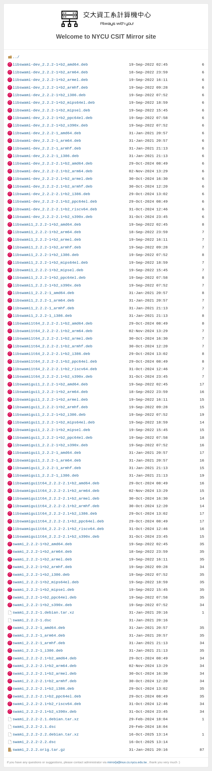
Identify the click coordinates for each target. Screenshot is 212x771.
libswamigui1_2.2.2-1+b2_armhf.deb (50, 407)
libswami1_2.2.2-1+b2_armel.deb (46, 239)
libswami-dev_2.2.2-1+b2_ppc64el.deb (52, 118)
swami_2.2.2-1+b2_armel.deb (42, 559)
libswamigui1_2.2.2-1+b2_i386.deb (48, 414)
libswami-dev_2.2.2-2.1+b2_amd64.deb (52, 163)
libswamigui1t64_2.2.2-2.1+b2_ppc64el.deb (58, 521)
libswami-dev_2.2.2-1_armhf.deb (46, 148)
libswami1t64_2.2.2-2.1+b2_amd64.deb (52, 323)
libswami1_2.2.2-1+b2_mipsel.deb (47, 270)
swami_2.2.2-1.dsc (31, 620)
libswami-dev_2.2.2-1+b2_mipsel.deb (51, 110)
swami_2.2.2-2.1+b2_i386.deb (43, 688)
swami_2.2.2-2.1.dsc (34, 726)
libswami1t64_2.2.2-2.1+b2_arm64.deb (52, 331)
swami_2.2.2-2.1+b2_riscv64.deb (46, 704)
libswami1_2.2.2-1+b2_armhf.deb (46, 247)
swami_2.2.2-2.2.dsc (34, 742)
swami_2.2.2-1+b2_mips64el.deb (45, 582)
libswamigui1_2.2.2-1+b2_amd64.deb (50, 384)
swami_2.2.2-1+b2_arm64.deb (42, 551)
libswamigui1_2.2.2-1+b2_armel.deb (50, 399)
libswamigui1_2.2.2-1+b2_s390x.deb (50, 445)
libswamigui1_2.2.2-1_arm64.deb (46, 460)
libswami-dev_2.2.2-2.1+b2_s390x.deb (52, 216)
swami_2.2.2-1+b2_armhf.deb (42, 567)
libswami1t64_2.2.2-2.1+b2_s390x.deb (52, 376)
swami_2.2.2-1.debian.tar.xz (43, 612)
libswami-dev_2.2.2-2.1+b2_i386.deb (51, 194)
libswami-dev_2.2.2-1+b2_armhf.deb (50, 87)
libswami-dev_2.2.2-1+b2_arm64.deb (50, 72)
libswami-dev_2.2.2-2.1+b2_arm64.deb (52, 171)
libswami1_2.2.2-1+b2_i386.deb (45, 255)
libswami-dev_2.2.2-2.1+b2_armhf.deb (52, 186)
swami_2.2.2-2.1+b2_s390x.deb (44, 711)
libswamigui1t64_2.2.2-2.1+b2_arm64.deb (55, 490)
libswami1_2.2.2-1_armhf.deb (43, 308)
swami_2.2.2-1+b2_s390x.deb (42, 605)
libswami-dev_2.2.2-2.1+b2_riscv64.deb (54, 209)
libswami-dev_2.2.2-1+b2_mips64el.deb (53, 102)
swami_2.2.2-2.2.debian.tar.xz (45, 734)
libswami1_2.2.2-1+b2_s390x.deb (46, 285)
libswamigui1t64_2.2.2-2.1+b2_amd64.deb (55, 483)
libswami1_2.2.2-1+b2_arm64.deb (46, 232)
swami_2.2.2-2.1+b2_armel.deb (44, 673)
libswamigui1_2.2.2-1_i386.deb (45, 475)
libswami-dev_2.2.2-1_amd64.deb (46, 133)
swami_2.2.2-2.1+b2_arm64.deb (44, 666)
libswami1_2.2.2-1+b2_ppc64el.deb (48, 277)
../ (15, 57)
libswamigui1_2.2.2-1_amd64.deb (46, 452)
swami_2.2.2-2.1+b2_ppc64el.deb (46, 696)
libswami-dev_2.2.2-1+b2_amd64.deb (50, 64)
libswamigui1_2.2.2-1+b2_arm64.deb (50, 392)
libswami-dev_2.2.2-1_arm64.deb (46, 140)
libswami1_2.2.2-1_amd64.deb (43, 293)
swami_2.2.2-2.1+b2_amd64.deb (44, 658)
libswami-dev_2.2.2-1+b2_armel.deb (50, 79)
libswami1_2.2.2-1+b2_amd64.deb (46, 224)
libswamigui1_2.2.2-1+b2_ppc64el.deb (52, 437)
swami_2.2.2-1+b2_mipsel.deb (43, 589)
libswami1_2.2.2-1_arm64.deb (43, 300)
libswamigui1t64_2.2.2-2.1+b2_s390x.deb (55, 536)
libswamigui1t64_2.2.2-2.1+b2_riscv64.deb (58, 529)
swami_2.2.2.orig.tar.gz (38, 749)
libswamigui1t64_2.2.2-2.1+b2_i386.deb (54, 513)
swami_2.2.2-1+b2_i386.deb (41, 574)
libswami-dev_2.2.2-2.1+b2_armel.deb (52, 178)
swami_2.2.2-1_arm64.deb (38, 635)
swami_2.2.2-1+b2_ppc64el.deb (44, 597)
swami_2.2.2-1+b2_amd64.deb (42, 544)
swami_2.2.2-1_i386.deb (37, 650)
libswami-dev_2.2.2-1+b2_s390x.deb (50, 125)
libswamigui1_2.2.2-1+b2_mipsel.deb (51, 430)
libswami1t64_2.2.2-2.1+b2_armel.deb (52, 338)
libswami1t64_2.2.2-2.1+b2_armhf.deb (52, 346)
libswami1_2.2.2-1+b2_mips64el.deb (50, 262)
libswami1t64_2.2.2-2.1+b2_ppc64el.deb (54, 361)
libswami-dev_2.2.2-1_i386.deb (45, 156)
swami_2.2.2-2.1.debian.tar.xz (45, 719)
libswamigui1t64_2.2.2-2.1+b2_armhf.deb (55, 506)
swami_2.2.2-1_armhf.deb (38, 643)
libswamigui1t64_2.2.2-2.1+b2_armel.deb (55, 498)
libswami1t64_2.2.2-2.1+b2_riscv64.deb (54, 369)
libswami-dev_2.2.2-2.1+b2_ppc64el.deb (54, 201)
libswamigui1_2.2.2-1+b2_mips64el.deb (53, 422)
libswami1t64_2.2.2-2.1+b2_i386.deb (51, 353)
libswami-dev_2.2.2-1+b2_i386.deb (48, 95)
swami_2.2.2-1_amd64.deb (38, 627)
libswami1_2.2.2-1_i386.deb (42, 315)
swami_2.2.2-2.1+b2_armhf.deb (44, 681)
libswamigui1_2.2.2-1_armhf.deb (46, 468)
